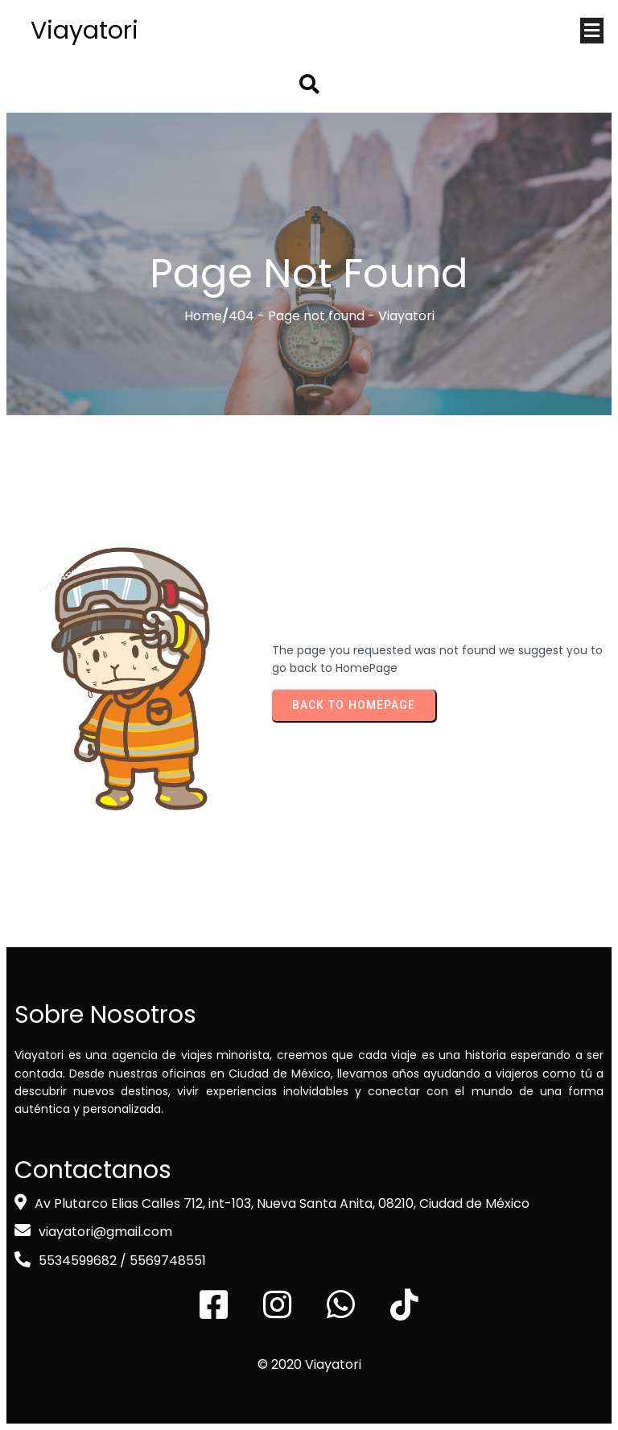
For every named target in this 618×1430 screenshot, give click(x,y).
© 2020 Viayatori (309, 1364)
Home (203, 316)
